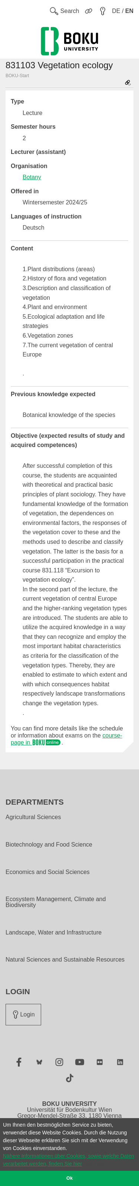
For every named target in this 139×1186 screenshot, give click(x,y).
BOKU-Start (17, 75)
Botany (32, 177)
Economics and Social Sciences (48, 872)
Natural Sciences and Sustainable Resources (65, 960)
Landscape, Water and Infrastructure (54, 933)
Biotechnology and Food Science (49, 845)
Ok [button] (69, 1178)
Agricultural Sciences (33, 817)
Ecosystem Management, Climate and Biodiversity (56, 902)
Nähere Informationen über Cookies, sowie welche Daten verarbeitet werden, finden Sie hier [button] (68, 1160)
